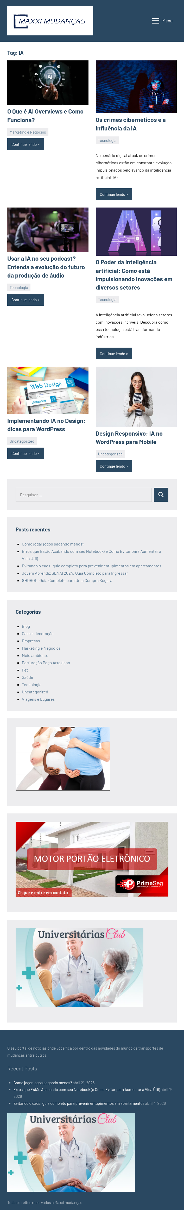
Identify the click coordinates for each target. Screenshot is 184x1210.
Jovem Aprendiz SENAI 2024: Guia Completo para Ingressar (75, 569)
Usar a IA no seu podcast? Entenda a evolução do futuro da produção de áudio (44, 265)
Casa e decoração (38, 630)
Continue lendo (24, 143)
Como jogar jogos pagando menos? (53, 540)
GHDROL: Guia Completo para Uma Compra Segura (67, 576)
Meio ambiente (35, 651)
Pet (25, 666)
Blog (26, 622)
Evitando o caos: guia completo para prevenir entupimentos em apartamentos (91, 562)
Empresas (31, 637)
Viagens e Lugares (38, 695)
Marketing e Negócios (28, 131)
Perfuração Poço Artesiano (46, 659)
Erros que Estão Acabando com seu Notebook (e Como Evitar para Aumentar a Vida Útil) (87, 1086)
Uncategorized (22, 437)
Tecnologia (107, 139)
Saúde (27, 673)
